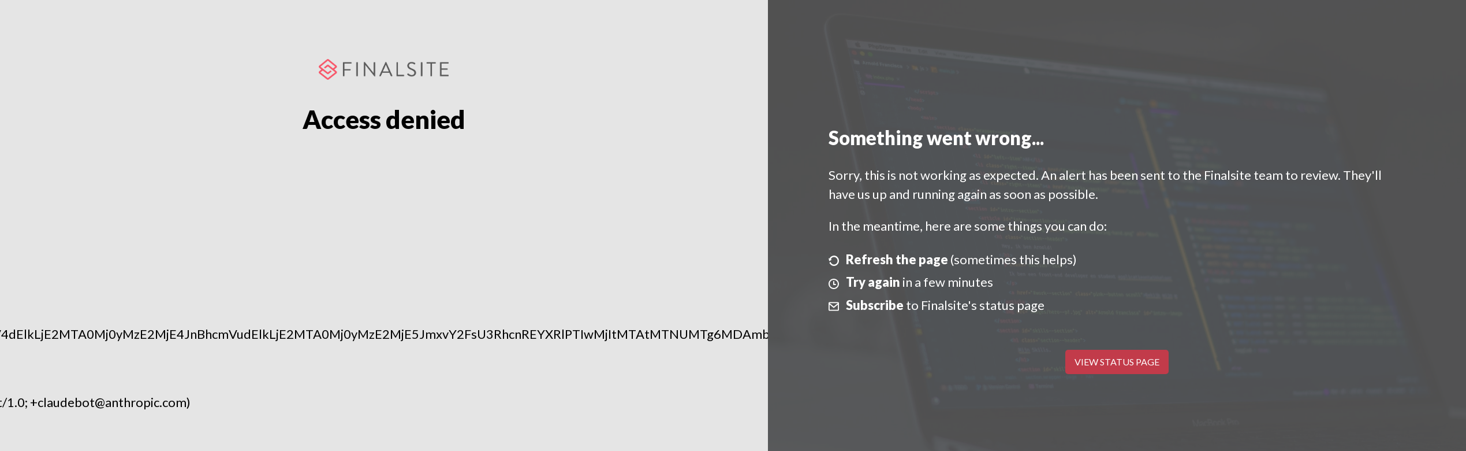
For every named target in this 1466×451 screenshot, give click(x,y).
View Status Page (1117, 361)
